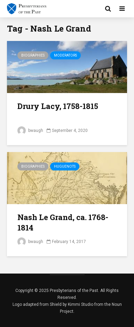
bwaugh (30, 130)
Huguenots (65, 166)
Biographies (33, 55)
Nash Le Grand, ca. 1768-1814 (62, 222)
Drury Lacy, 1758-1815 (57, 106)
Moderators (65, 55)
